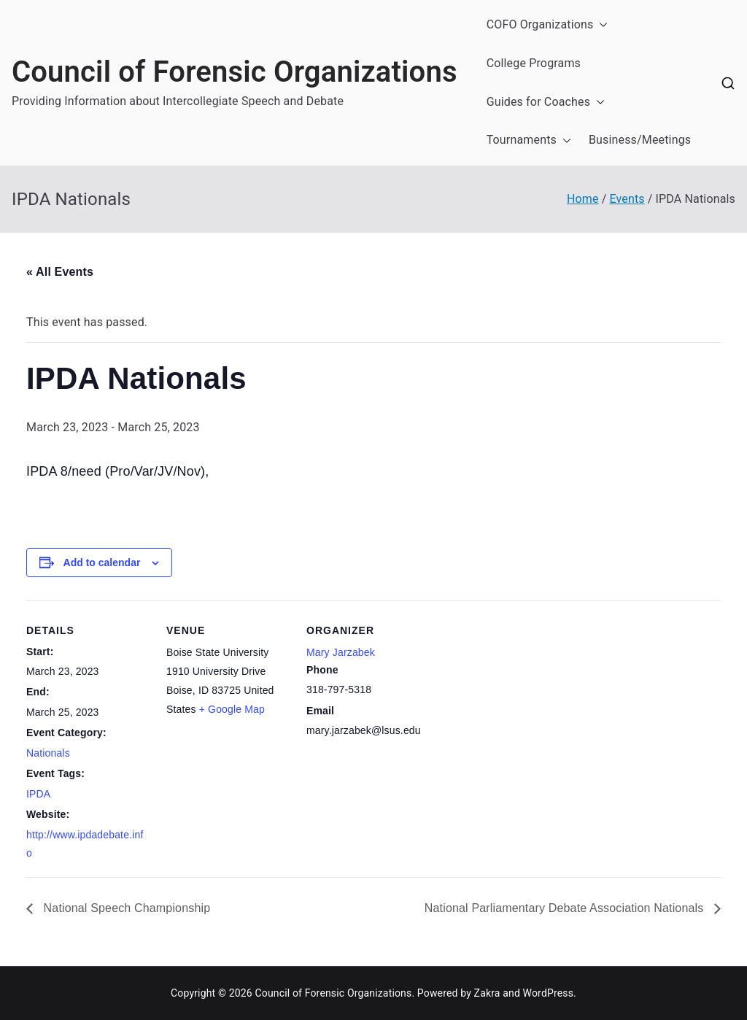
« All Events (59, 272)
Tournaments (529, 140)
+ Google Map (232, 709)
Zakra (487, 993)
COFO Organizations (547, 25)
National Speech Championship (125, 908)
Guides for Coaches (546, 102)
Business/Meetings (640, 140)
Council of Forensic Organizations (234, 72)
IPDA (38, 794)
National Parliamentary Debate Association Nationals (566, 908)
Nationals (48, 753)
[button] (600, 25)
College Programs (534, 63)
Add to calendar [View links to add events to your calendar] (102, 562)
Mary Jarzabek (340, 652)
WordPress (548, 993)
